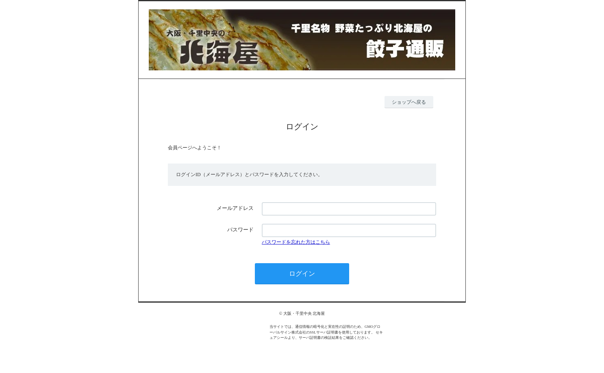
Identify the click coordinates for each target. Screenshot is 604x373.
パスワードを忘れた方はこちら (296, 242)
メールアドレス (235, 208)
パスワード (240, 230)
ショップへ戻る (409, 102)
